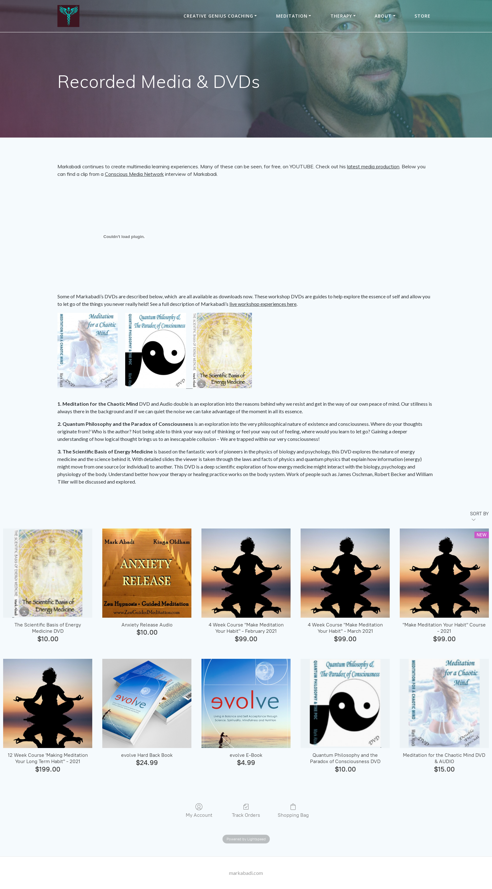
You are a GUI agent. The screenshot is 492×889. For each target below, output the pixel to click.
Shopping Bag (293, 810)
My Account (199, 810)
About (383, 16)
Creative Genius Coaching (218, 16)
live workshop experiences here (263, 304)
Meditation (292, 16)
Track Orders (246, 810)
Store (422, 16)
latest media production (373, 166)
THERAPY (341, 16)
